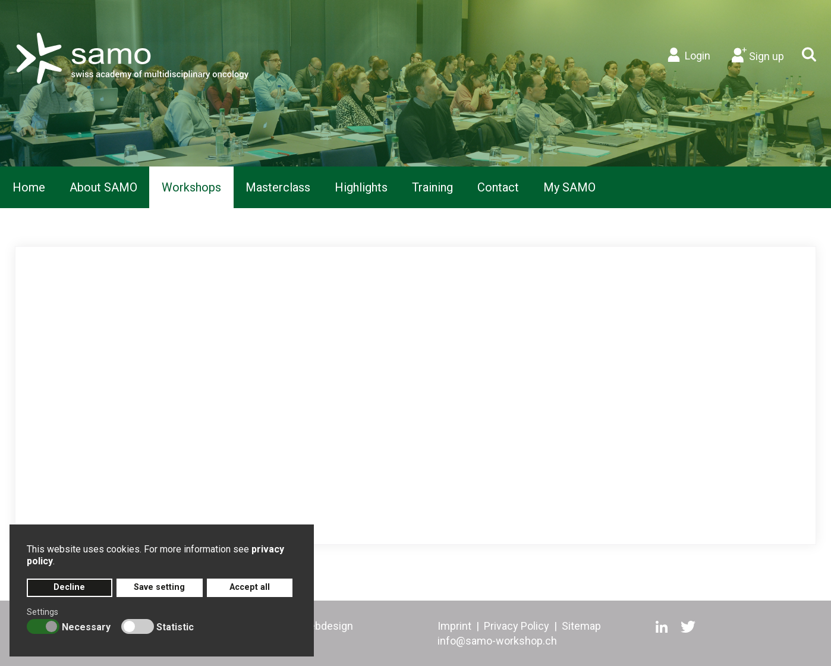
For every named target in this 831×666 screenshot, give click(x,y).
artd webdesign (316, 626)
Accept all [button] (249, 587)
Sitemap (581, 626)
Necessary (86, 627)
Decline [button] (69, 587)
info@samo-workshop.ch (497, 640)
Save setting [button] (159, 587)
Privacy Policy (516, 626)
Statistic (175, 627)
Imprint (454, 626)
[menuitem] (29, 187)
